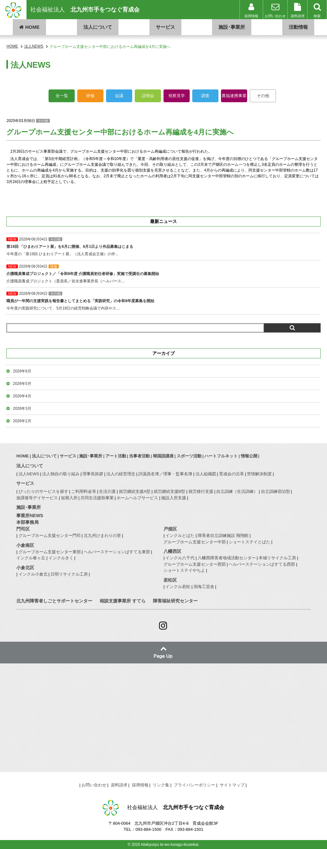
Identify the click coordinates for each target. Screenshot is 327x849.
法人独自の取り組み (61, 473)
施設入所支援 (173, 497)
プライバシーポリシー (194, 785)
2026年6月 (22, 371)
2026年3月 (22, 408)
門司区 (23, 529)
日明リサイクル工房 (69, 574)
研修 (90, 95)
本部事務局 (27, 522)
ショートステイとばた (249, 541)
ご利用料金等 (83, 491)
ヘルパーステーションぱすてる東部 (117, 551)
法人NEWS (29, 473)
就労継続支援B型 (170, 491)
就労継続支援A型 (135, 491)
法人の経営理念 (120, 473)
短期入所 (69, 497)
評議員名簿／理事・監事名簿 (165, 473)
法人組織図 (205, 473)
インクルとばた (179, 535)
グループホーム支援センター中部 (195, 541)
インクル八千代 (179, 557)
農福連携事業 (234, 95)
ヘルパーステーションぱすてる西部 (262, 564)
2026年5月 (22, 383)
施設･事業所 (231, 27)
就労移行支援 (200, 491)
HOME (29, 27)
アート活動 (115, 456)
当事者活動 (139, 456)
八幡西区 (172, 551)
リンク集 (161, 785)
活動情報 (298, 27)
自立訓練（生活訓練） (237, 491)
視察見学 (176, 95)
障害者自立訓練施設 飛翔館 (223, 535)
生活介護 (107, 491)
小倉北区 (25, 567)
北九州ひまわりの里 (102, 535)
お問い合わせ (93, 785)
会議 (119, 95)
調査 (205, 95)
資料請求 (119, 785)
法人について (97, 27)
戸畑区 (170, 529)
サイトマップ (232, 785)
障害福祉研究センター (175, 600)
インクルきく (61, 557)
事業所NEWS (29, 515)
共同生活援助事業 (97, 497)
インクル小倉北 (33, 574)
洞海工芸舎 (204, 586)
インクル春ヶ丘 (30, 557)
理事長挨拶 (92, 473)
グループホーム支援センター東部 (50, 551)
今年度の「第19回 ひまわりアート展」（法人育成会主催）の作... (163, 246)
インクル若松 (177, 586)
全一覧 (62, 95)
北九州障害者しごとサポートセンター (54, 600)
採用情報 (140, 785)
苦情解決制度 (259, 473)
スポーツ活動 (189, 456)
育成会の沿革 (231, 473)
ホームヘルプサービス (137, 497)
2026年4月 (22, 396)
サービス (165, 27)
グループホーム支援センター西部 (195, 564)
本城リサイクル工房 (277, 557)
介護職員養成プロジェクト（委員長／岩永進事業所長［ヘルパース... (163, 273)
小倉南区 (25, 545)
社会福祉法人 (85, 9)
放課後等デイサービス (37, 497)
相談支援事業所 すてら (123, 600)
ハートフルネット (221, 456)
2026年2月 (22, 421)
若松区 (170, 580)
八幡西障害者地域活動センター (227, 557)
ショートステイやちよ (184, 570)
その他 (263, 95)
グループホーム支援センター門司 (50, 535)
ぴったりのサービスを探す (43, 491)
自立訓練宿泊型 (275, 491)
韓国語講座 (163, 456)
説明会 (148, 95)
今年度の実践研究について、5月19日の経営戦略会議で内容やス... (163, 300)
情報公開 (249, 456)
